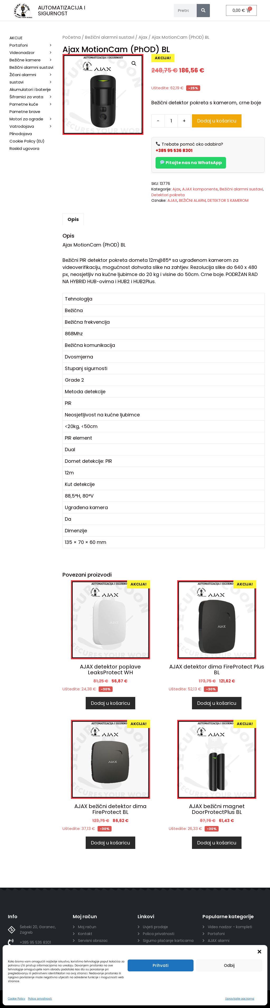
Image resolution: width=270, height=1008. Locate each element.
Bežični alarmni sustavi (109, 37)
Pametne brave (24, 111)
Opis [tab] (73, 219)
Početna (71, 37)
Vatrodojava (33, 126)
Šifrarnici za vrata (33, 97)
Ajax (142, 37)
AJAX (172, 200)
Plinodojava (20, 133)
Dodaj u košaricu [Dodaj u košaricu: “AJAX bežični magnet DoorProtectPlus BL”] (216, 842)
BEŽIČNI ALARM (192, 200)
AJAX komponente (200, 189)
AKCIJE (15, 38)
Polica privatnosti (40, 999)
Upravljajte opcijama (239, 999)
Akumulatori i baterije (30, 89)
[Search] (203, 10)
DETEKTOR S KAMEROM (228, 200)
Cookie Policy (16, 999)
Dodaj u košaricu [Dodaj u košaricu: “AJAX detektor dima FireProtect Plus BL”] (216, 703)
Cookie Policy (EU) (27, 141)
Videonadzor (33, 52)
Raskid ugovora (24, 148)
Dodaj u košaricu (216, 120)
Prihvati (160, 965)
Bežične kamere (33, 60)
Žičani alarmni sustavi (33, 79)
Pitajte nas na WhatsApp (190, 163)
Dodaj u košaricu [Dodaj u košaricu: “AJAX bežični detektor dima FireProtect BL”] (110, 842)
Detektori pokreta (168, 195)
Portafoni (33, 45)
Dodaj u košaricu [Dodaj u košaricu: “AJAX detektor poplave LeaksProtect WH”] (110, 703)
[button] (259, 951)
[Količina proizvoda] (171, 120)
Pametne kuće (33, 104)
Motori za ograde (33, 119)
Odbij (229, 965)
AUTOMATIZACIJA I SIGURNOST (61, 10)
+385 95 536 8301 (174, 150)
